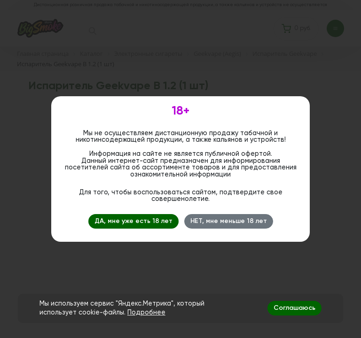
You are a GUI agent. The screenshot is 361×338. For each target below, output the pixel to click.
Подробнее (146, 312)
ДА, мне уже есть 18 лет (133, 221)
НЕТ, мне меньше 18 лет (228, 221)
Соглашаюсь (294, 308)
